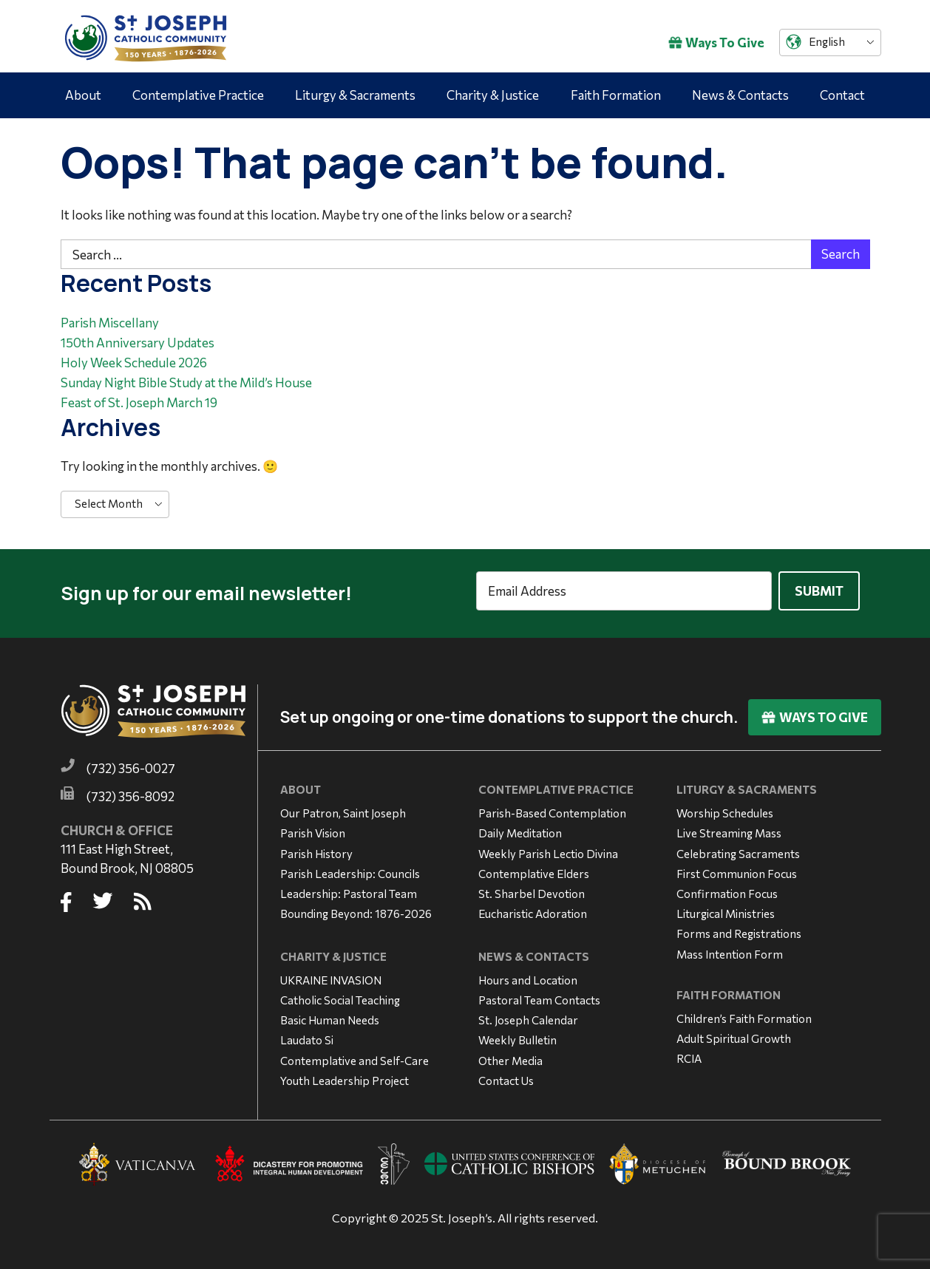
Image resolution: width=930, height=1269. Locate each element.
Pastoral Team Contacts (539, 994)
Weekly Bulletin (517, 1035)
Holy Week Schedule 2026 (134, 362)
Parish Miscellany (110, 322)
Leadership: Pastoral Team (348, 888)
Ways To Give (716, 42)
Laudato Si (306, 1035)
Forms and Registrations (738, 929)
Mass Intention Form (729, 949)
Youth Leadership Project (344, 1075)
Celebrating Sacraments (738, 848)
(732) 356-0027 (130, 764)
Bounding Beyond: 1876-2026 (356, 908)
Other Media (510, 1055)
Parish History (316, 848)
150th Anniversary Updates (137, 342)
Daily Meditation (520, 828)
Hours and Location (527, 974)
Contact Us (506, 1075)
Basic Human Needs (329, 1014)
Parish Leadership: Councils (350, 868)
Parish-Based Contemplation (552, 807)
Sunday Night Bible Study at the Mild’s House (186, 382)
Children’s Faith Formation (744, 1013)
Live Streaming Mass (728, 828)
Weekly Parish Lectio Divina (548, 848)
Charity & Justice (493, 95)
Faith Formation (616, 95)
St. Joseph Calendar (528, 1014)
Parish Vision (312, 828)
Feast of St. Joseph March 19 (139, 402)
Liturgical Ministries (725, 908)
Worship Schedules (724, 807)
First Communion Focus (736, 868)
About (83, 95)
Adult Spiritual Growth (733, 1033)
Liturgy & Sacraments (355, 95)
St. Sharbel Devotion (531, 888)
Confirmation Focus (727, 888)
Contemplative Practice (198, 95)
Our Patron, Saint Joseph (343, 807)
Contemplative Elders (533, 868)
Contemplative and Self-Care (354, 1055)
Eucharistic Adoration (532, 908)
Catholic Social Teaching (340, 994)
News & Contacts (740, 95)
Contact (842, 95)
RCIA (689, 1053)
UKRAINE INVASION (330, 974)
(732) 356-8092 (130, 791)
